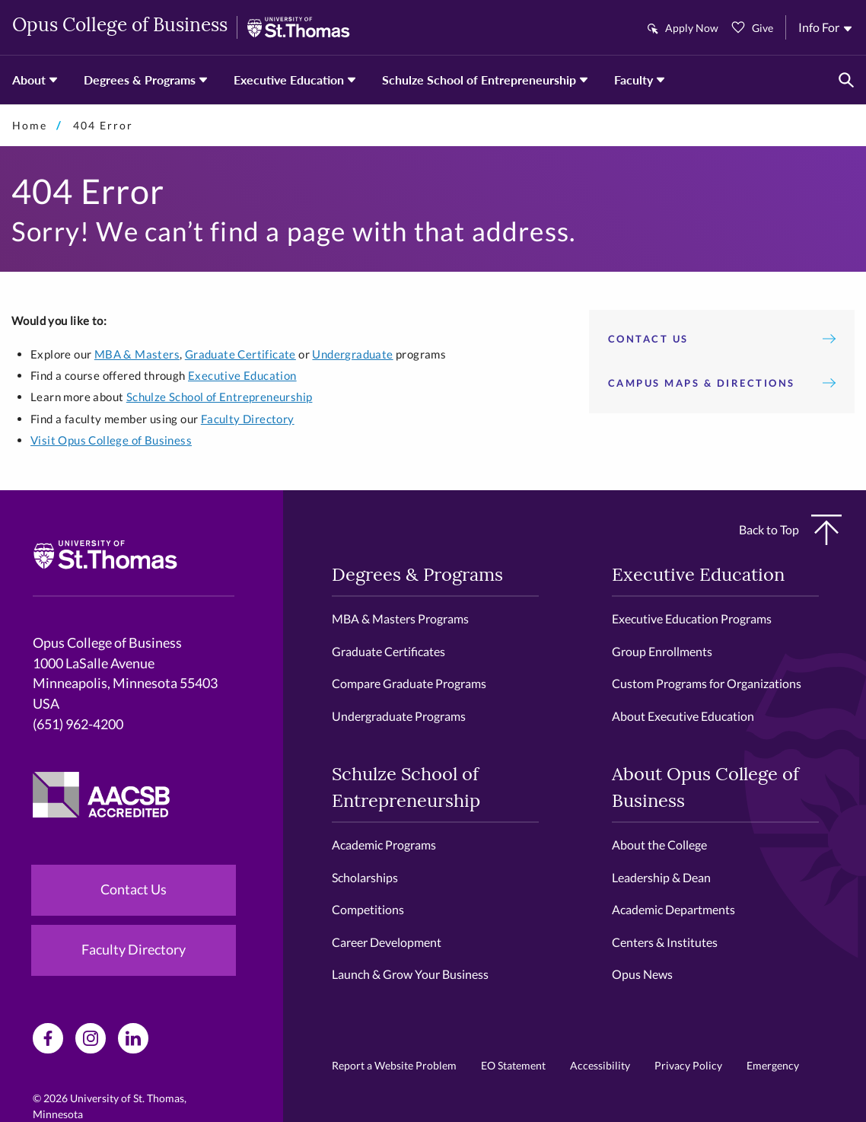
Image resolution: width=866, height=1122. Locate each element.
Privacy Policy (688, 1065)
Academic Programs (384, 844)
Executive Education (289, 79)
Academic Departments (673, 909)
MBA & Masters (137, 354)
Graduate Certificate (240, 354)
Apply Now (691, 27)
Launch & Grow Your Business (410, 974)
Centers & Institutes (665, 942)
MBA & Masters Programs (400, 618)
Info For (818, 27)
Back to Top (790, 530)
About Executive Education (683, 716)
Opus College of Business (120, 27)
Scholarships (365, 877)
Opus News (642, 974)
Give (762, 27)
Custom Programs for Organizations (706, 683)
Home (29, 125)
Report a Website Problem (394, 1065)
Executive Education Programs (692, 618)
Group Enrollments (662, 651)
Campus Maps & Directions (722, 383)
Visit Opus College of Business (111, 440)
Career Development (386, 942)
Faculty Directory (248, 419)
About (29, 79)
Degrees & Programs (140, 79)
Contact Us (722, 339)
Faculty (633, 79)
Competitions (368, 909)
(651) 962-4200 (78, 724)
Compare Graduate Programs (409, 683)
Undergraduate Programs (399, 716)
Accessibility (600, 1065)
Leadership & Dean (661, 877)
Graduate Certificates (388, 651)
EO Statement (513, 1065)
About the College (659, 844)
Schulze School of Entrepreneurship (479, 79)
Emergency (773, 1065)
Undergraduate (352, 354)
